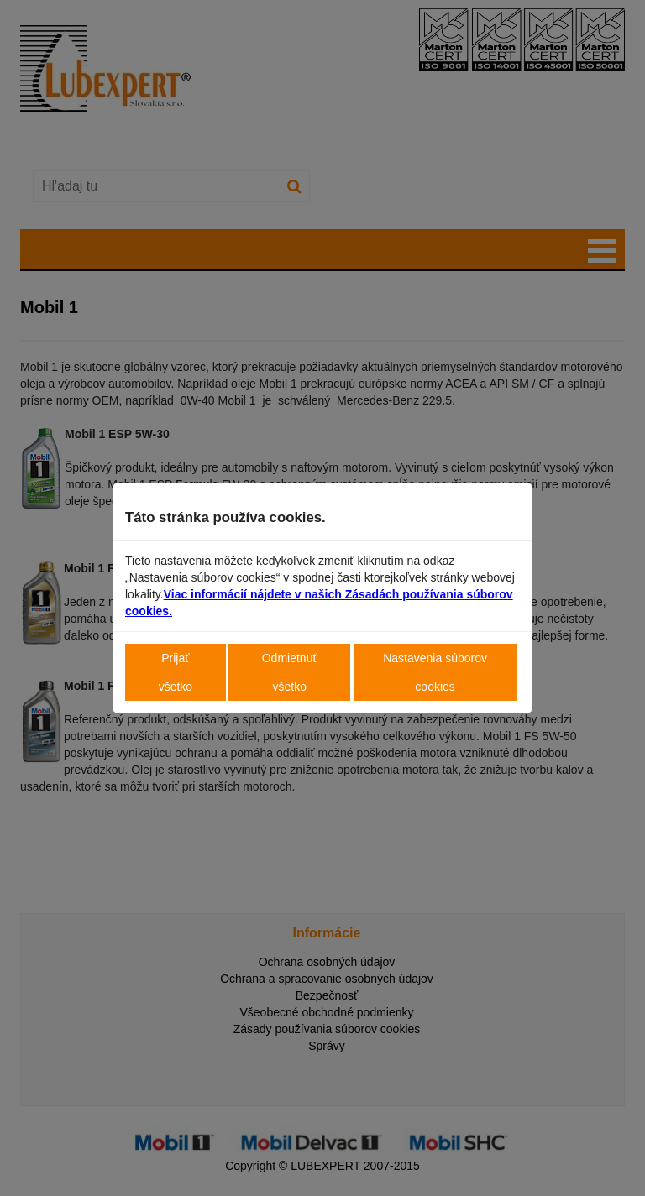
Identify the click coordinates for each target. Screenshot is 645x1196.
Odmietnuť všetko (289, 672)
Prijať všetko (175, 672)
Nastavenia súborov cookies (435, 672)
